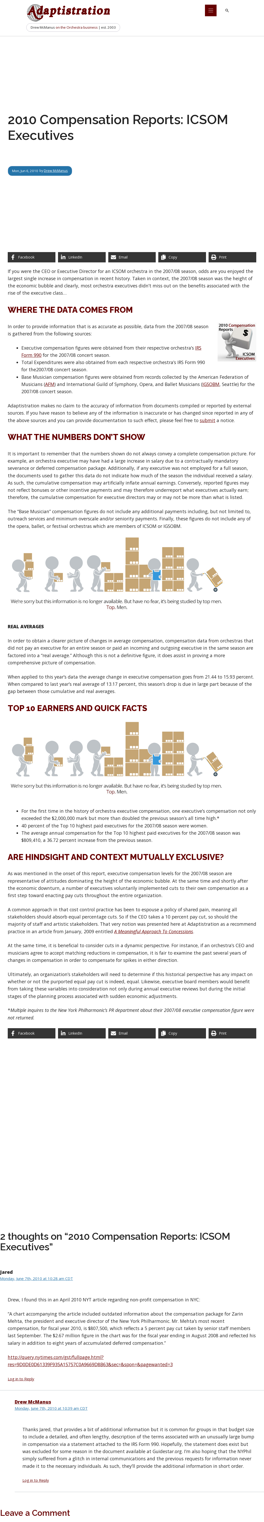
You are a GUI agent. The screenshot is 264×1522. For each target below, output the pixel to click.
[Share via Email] (132, 257)
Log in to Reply (21, 1378)
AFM (49, 384)
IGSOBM (210, 384)
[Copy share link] (182, 257)
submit (207, 420)
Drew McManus (56, 170)
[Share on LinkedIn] (82, 257)
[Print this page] (232, 257)
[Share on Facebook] (31, 257)
